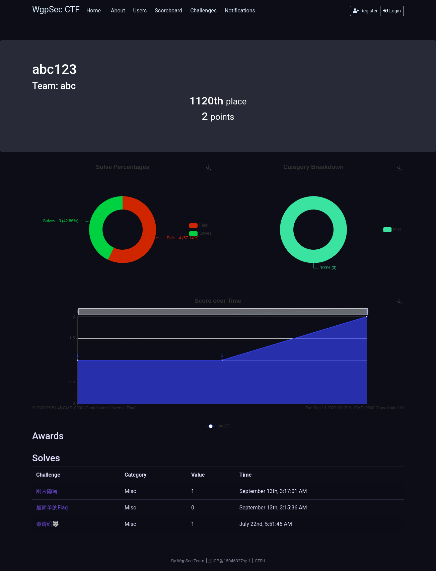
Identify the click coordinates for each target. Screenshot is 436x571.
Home (93, 10)
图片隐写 (47, 491)
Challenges (203, 10)
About (118, 10)
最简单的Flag (52, 507)
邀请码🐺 (47, 524)
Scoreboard (168, 10)
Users (140, 10)
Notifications (240, 10)
